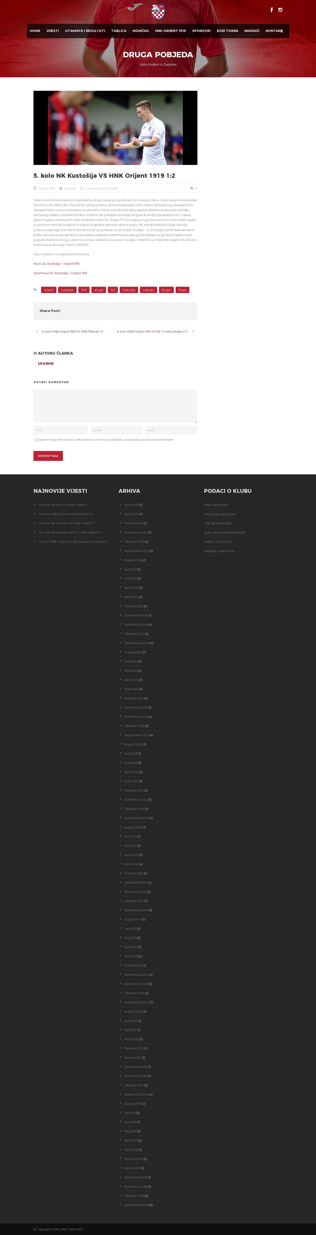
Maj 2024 (130, 670)
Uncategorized (97, 188)
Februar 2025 (133, 606)
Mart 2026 (131, 514)
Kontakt (274, 31)
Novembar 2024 (136, 624)
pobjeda (67, 290)
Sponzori (201, 31)
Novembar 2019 (135, 1076)
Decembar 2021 (135, 882)
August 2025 (133, 560)
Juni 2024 (130, 661)
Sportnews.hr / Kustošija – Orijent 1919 (60, 273)
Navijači (251, 31)
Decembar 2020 (136, 974)
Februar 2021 (133, 965)
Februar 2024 (134, 698)
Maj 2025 (130, 578)
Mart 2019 (131, 1149)
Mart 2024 (131, 689)
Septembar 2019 (136, 1094)
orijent (48, 290)
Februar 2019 (133, 1159)
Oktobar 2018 (134, 1195)
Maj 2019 (130, 1131)
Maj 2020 (130, 1030)
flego (182, 290)
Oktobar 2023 (134, 726)
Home (35, 31)
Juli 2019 (130, 1113)
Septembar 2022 (136, 818)
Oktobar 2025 (134, 541)
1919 (84, 290)
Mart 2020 (131, 1039)
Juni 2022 (130, 836)
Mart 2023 (131, 781)
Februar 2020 (134, 1048)
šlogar (166, 290)
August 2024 (133, 652)
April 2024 (131, 680)
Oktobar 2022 (134, 809)
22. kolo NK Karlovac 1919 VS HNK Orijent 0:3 (70, 532)
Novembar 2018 (135, 1186)
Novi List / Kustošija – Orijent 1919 (56, 263)
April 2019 (131, 1140)
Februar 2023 (134, 790)
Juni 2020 (131, 1020)
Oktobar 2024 (134, 633)
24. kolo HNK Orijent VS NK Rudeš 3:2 (66, 514)
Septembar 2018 (136, 1205)
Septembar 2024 (136, 643)
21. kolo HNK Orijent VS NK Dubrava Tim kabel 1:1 (73, 541)
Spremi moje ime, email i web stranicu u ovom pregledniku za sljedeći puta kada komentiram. (106, 439)
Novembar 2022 (135, 799)
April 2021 (130, 947)
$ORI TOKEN (227, 31)
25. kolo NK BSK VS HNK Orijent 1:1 (63, 504)
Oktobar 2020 (134, 993)
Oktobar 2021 (134, 901)
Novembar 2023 (136, 716)
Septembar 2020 (136, 1002)
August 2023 (133, 744)
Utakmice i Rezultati (85, 31)
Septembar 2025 (136, 551)
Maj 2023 (130, 762)
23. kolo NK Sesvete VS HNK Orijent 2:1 (67, 523)
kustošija (129, 290)
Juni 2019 (130, 1122)
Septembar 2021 (136, 910)
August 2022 (133, 827)
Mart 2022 (131, 864)
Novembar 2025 (135, 532)
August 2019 (132, 1103)
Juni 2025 (130, 569)
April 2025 (131, 587)
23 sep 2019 (47, 188)
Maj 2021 (130, 938)
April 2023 (131, 772)
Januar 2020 (133, 1057)
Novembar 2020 (136, 984)
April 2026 (131, 504)
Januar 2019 (132, 1168)
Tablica (118, 31)
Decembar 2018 (136, 1177)
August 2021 (132, 919)
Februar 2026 (134, 523)
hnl (113, 290)
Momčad (141, 31)
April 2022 (131, 855)
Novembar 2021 (135, 891)
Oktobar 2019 (134, 1085)
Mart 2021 (131, 956)
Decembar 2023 (136, 707)
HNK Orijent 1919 (170, 31)
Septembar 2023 (136, 735)
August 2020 (133, 1011)
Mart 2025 (131, 597)
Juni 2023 (130, 753)
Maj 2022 (130, 845)
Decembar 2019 (135, 1066)
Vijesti (52, 31)
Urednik (70, 188)
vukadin (148, 290)
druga (98, 290)
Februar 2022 (133, 873)
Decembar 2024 (136, 615)
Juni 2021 (130, 928)
